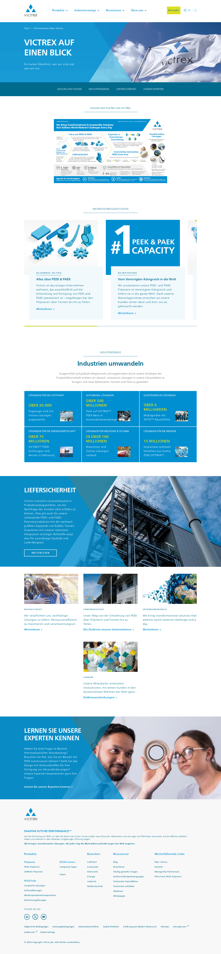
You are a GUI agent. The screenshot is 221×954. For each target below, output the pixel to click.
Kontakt (159, 867)
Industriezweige (99, 89)
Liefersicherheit (126, 89)
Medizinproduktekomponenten (40, 895)
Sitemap (165, 926)
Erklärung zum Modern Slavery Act (140, 926)
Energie (91, 876)
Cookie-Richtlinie (111, 926)
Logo (30, 814)
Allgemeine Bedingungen (36, 926)
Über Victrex (161, 862)
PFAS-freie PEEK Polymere (168, 876)
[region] (110, 273)
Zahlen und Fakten (69, 89)
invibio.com (29, 932)
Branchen (93, 854)
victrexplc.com (179, 926)
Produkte (30, 854)
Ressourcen (121, 854)
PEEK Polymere (32, 867)
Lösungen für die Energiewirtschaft (52, 431)
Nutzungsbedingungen (63, 926)
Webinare (118, 891)
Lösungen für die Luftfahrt (46, 395)
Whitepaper (119, 896)
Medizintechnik (95, 886)
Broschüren (119, 867)
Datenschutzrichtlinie (88, 926)
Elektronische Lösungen (159, 395)
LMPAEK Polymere (33, 872)
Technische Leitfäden (124, 886)
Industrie (92, 881)
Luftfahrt (92, 862)
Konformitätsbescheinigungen (128, 876)
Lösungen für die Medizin (160, 431)
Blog (115, 862)
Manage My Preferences (167, 872)
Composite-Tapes (68, 867)
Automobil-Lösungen (100, 395)
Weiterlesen (46, 309)
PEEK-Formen (67, 862)
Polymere (29, 862)
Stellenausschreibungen (100, 697)
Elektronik (92, 872)
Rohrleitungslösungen (35, 900)
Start (27, 28)
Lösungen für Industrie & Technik (107, 431)
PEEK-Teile (30, 881)
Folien (63, 874)
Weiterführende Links (170, 854)
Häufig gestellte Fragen (125, 872)
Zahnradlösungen (33, 890)
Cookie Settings (47, 932)
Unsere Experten (153, 89)
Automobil (92, 867)
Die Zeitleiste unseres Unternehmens (109, 629)
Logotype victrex (30, 10)
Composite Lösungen (34, 885)
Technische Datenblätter (125, 881)
